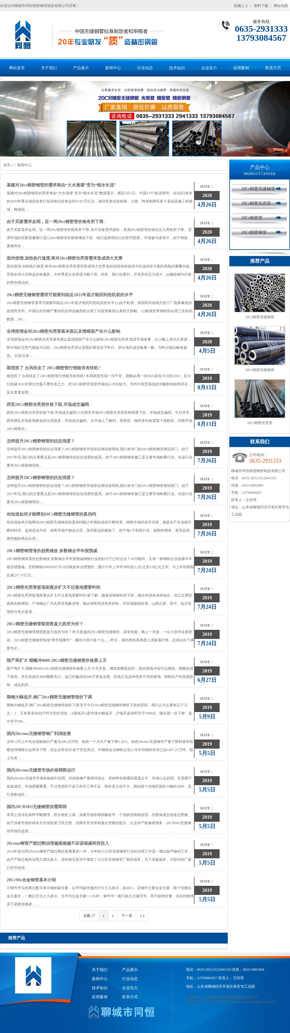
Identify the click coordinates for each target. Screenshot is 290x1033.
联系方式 (273, 68)
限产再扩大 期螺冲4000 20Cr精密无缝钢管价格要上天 (57, 660)
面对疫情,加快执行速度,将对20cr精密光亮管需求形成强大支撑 (64, 258)
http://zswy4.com (234, 1001)
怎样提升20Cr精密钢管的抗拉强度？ (41, 441)
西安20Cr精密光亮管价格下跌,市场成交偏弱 (48, 404)
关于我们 (49, 68)
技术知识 (177, 68)
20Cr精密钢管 (254, 232)
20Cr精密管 (252, 217)
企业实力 (209, 68)
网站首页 (17, 68)
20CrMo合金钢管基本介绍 (31, 880)
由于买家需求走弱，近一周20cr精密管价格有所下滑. (56, 221)
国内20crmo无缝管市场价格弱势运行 (41, 770)
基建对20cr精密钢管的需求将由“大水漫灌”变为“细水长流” (61, 185)
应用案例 (241, 68)
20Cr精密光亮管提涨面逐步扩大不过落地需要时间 (53, 587)
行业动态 (145, 68)
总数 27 (89, 916)
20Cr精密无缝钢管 (258, 188)
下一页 (126, 916)
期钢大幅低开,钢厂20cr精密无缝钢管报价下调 (49, 697)
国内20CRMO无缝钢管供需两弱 (36, 807)
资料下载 (261, 6)
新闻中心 (113, 68)
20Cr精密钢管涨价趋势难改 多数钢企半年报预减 (52, 551)
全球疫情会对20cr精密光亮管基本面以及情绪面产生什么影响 (63, 331)
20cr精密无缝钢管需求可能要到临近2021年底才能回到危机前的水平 (70, 295)
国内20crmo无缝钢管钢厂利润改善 (39, 733)
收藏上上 (241, 6)
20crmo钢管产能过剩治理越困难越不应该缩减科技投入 (58, 843)
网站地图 (281, 6)
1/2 (142, 916)
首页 (7, 165)
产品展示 (81, 68)
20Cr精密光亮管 (256, 203)
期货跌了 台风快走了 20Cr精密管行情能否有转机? (53, 368)
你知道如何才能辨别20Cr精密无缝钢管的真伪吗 (51, 514)
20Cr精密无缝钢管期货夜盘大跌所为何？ (45, 624)
